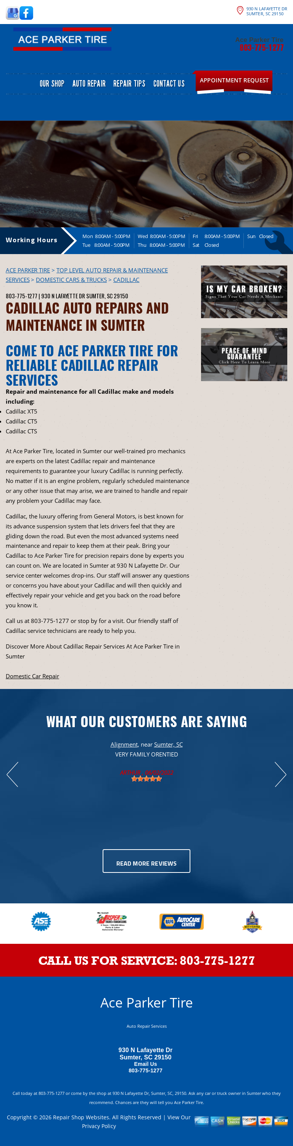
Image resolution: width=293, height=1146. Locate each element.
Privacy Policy (99, 1126)
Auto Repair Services (147, 1026)
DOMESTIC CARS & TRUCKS (71, 279)
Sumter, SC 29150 (107, 295)
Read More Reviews (146, 864)
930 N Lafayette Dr (63, 295)
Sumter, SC (168, 744)
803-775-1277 (261, 47)
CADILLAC (126, 279)
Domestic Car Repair (32, 676)
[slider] (146, 779)
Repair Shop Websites (81, 1117)
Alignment (124, 744)
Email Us (145, 1064)
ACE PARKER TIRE (28, 270)
